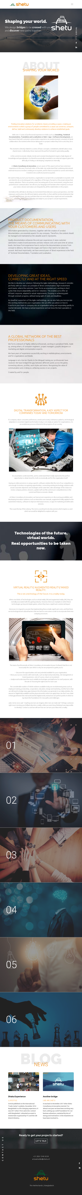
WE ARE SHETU (49, 1100)
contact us (3, 1148)
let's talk (41, 1141)
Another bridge (50, 1096)
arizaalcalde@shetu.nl (41, 1159)
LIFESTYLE (13, 1100)
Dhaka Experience (17, 1096)
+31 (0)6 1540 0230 (41, 1156)
